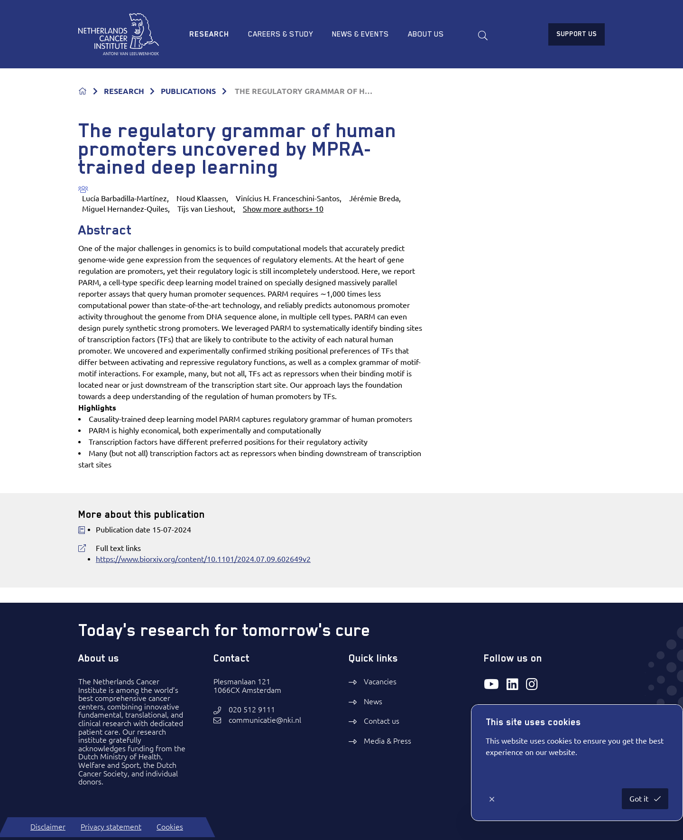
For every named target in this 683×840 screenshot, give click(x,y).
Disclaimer (47, 826)
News (373, 701)
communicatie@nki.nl (265, 720)
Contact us (381, 721)
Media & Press (387, 741)
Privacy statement (111, 826)
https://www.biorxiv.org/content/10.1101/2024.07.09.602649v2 (203, 559)
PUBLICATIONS (188, 91)
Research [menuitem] (209, 34)
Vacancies (380, 681)
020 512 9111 (252, 710)
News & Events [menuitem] (360, 34)
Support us (576, 33)
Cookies (170, 826)
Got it (639, 798)
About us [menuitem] (426, 34)
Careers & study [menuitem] (280, 34)
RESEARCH (124, 91)
